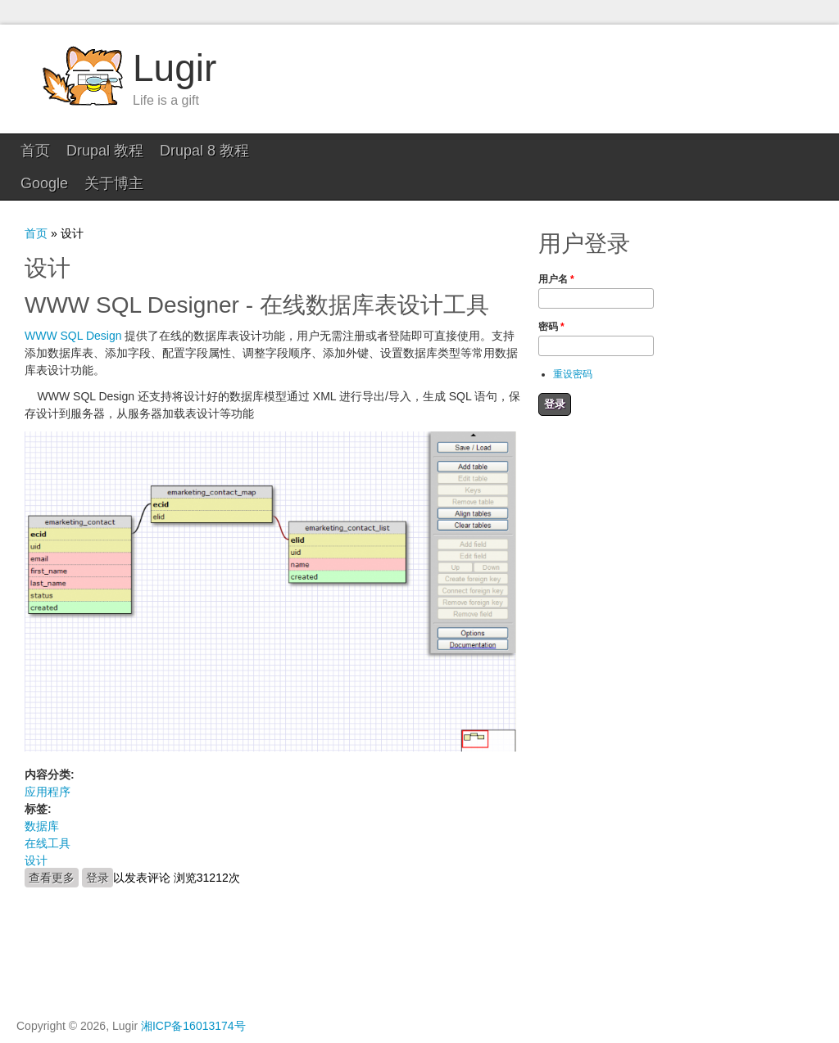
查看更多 (54, 844)
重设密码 (572, 341)
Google (289, 150)
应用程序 (47, 758)
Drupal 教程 (104, 150)
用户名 (556, 246)
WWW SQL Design (73, 302)
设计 (36, 827)
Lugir (174, 68)
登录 (97, 844)
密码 (551, 294)
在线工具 (47, 810)
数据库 (42, 793)
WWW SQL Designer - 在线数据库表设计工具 (257, 272)
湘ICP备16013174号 (193, 993)
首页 (35, 150)
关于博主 (358, 150)
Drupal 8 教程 (204, 150)
